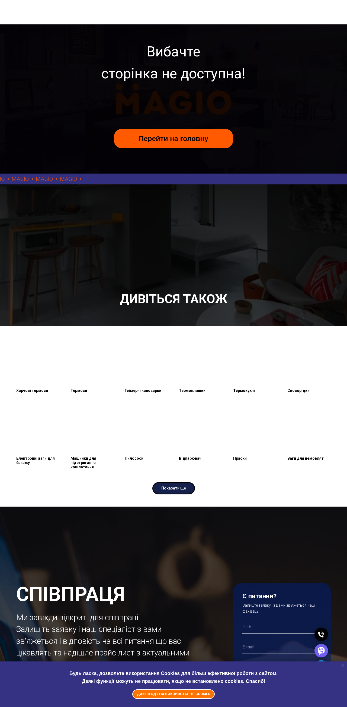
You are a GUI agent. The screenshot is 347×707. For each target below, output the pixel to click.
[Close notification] (343, 665)
